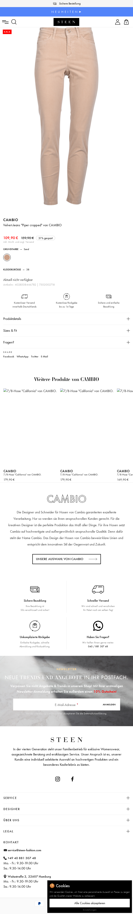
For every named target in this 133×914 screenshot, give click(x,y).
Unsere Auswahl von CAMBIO (59, 559)
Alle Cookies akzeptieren (89, 903)
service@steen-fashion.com (24, 850)
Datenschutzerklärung (95, 713)
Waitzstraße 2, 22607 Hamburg (29, 876)
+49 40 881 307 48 (22, 858)
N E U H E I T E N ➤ (66, 12)
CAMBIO (10, 219)
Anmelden (109, 704)
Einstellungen (90, 909)
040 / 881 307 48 (98, 646)
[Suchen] (14, 22)
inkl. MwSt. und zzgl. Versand (18, 242)
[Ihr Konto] (118, 22)
